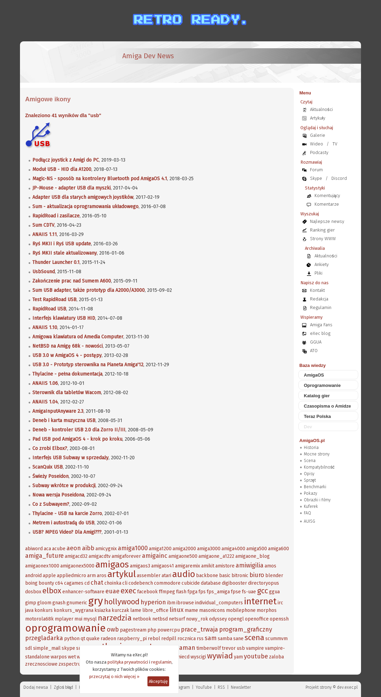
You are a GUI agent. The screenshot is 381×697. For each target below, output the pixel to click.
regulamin (161, 662)
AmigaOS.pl (312, 440)
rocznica (186, 639)
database (211, 583)
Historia (311, 447)
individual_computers (219, 603)
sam (211, 638)
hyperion (153, 602)
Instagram (180, 687)
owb (113, 629)
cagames (73, 583)
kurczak (120, 610)
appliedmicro (71, 575)
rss (200, 639)
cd (87, 583)
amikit (207, 566)
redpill (168, 639)
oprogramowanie (65, 628)
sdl (28, 648)
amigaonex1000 (42, 566)
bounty (46, 583)
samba (225, 639)
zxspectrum (72, 664)
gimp (30, 603)
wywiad (220, 655)
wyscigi (198, 657)
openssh (279, 619)
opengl (236, 619)
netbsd (160, 619)
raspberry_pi (132, 639)
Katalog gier (317, 395)
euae (112, 591)
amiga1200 (160, 549)
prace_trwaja (199, 629)
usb (241, 648)
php (151, 630)
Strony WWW (323, 238)
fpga (192, 592)
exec (128, 590)
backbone (207, 575)
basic (224, 575)
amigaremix (187, 566)
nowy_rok (197, 619)
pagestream (133, 630)
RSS (221, 687)
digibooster (234, 583)
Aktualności (321, 109)
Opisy (309, 473)
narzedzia (115, 618)
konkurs (43, 610)
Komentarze (327, 204)
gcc (262, 590)
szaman (184, 648)
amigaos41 (162, 566)
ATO (314, 350)
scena (254, 637)
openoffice (257, 619)
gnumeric (76, 603)
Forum (316, 169)
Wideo (316, 143)
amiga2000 (184, 549)
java (29, 610)
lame (135, 610)
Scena (310, 460)
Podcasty (319, 152)
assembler (149, 575)
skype (68, 648)
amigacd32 (76, 556)
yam (238, 657)
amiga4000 (233, 549)
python (72, 639)
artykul (121, 574)
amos (270, 566)
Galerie (317, 135)
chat (97, 582)
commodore (167, 583)
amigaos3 (140, 566)
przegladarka (44, 638)
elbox (51, 590)
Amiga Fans (321, 324)
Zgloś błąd (63, 687)
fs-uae (249, 592)
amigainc (154, 556)
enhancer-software (83, 592)
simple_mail (47, 648)
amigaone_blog (252, 556)
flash (181, 592)
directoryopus (263, 583)
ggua (274, 592)
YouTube (204, 687)
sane (238, 639)
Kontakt (317, 290)
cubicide (191, 583)
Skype (316, 178)
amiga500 (256, 549)
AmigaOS (314, 375)
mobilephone (241, 610)
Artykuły (317, 118)
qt (83, 639)
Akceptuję (158, 681)
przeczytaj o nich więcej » (114, 676)
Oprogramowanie (322, 385)
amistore (225, 566)
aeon (73, 548)
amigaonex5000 (77, 566)
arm (91, 575)
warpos (59, 657)
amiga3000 (208, 549)
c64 (59, 583)
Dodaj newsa (35, 687)
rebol (154, 639)
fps (202, 592)
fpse (236, 592)
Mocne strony (317, 454)
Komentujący (327, 195)
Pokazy (310, 493)
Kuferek (311, 506)
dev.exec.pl (347, 687)
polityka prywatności (127, 662)
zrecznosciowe (41, 664)
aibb (88, 548)
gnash (58, 603)
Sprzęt (310, 480)
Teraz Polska (317, 416)
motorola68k (39, 619)
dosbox (33, 592)
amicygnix (106, 549)
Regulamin (320, 307)
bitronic (239, 575)
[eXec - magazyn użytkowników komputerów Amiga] (61, 62)
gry (95, 601)
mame (191, 610)
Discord (339, 178)
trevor (229, 648)
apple (49, 575)
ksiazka (102, 610)
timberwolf (208, 648)
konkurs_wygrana (73, 610)
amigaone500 (182, 556)
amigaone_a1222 (216, 556)
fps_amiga (218, 592)
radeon (108, 639)
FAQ (307, 513)
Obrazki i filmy (317, 500)
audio (183, 574)
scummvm (276, 639)
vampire (255, 648)
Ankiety (322, 264)
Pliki (318, 273)
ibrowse (185, 603)
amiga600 (278, 549)
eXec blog (320, 333)
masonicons (212, 610)
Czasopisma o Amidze (327, 406)
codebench (140, 583)
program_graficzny (245, 629)
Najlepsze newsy (327, 221)
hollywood (122, 601)
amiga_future (44, 556)
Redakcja (319, 298)
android (33, 575)
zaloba (276, 657)
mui (78, 619)
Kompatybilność (319, 467)
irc (280, 603)
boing (31, 583)
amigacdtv (100, 556)
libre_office (155, 610)
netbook (142, 619)
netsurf (177, 619)
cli (124, 583)
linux (176, 610)
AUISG (309, 521)
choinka (112, 583)
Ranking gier (322, 230)
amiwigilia (250, 565)
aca (47, 549)
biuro (256, 575)
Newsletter (241, 687)
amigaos (112, 564)
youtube (256, 656)
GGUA (315, 342)
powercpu (168, 630)
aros (101, 575)
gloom (44, 603)
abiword (34, 549)
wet (72, 657)
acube (58, 549)
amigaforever (126, 556)
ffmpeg (167, 592)
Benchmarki (315, 486)
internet (260, 601)
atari (166, 575)
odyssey (218, 619)
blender (274, 575)
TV (334, 143)
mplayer (64, 619)
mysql (90, 619)
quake (93, 639)
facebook (147, 592)
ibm (171, 603)
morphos (267, 610)
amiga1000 (133, 548)
